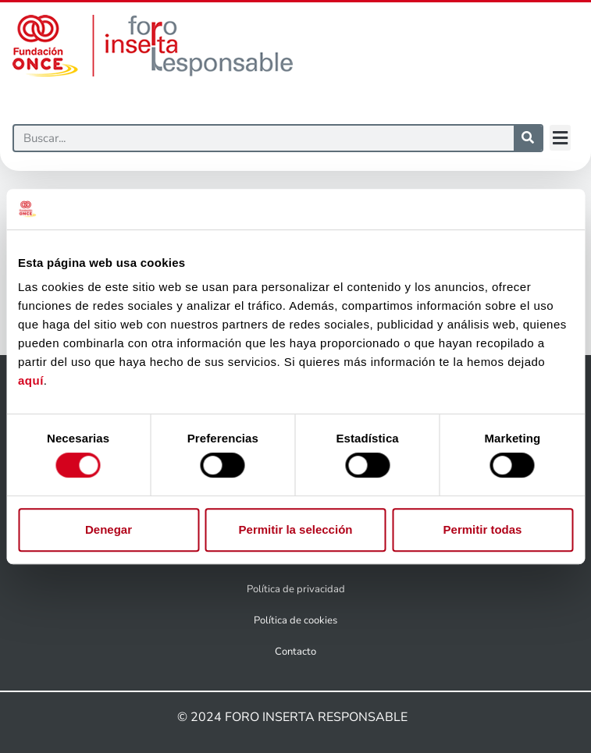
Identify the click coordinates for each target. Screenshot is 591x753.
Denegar (108, 529)
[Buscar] (264, 138)
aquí (31, 381)
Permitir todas (482, 529)
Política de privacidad (296, 589)
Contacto (295, 652)
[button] (560, 138)
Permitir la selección (296, 529)
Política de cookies (295, 620)
